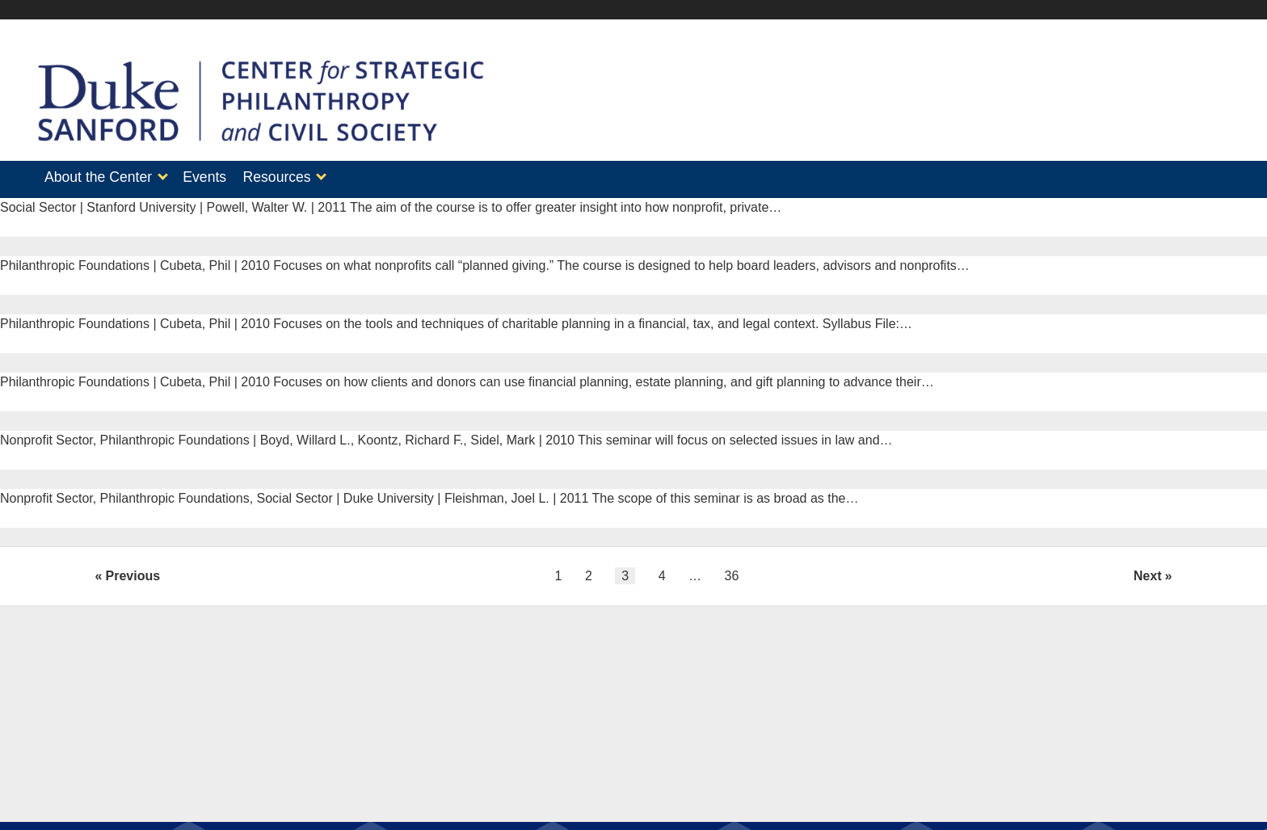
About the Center (98, 177)
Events (212, 177)
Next (1148, 571)
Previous (133, 571)
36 (732, 571)
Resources (293, 177)
